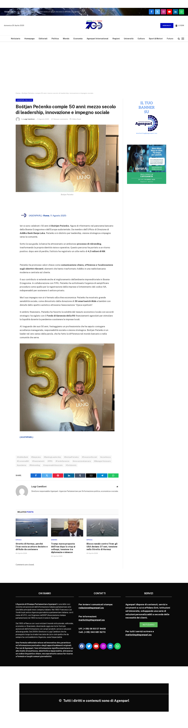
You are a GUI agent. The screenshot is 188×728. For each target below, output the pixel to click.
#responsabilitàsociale (53, 465)
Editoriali (43, 38)
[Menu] (182, 38)
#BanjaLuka (36, 457)
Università (128, 38)
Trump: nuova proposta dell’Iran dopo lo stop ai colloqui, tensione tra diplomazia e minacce (63, 548)
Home (18, 93)
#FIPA (50, 461)
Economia (78, 38)
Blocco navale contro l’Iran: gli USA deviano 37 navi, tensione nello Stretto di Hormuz (102, 547)
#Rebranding (35, 465)
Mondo (66, 38)
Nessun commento (59, 119)
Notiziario (15, 38)
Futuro (170, 38)
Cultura (141, 38)
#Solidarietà (71, 465)
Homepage (29, 38)
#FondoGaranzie (62, 461)
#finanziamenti (38, 461)
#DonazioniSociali (89, 457)
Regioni (116, 38)
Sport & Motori (156, 38)
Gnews (54, 540)
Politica (55, 38)
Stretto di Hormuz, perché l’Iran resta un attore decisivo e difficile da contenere (49, 12)
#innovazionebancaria (82, 461)
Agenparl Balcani (24, 100)
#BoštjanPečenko (71, 457)
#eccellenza (105, 457)
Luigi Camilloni (29, 119)
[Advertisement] (94, 64)
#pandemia (21, 465)
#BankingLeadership (52, 457)
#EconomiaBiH (23, 461)
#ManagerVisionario (102, 461)
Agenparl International (97, 38)
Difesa (19, 540)
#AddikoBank (22, 457)
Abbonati (167, 25)
